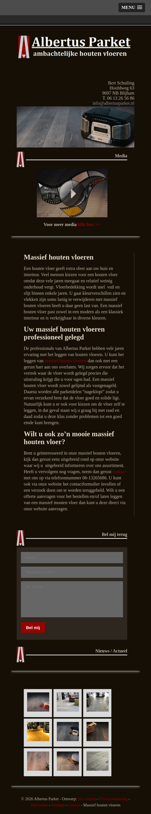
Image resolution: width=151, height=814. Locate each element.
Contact (74, 805)
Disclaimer (39, 805)
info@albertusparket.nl (113, 103)
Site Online (87, 799)
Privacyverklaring (113, 799)
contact (119, 471)
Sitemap (57, 805)
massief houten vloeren (66, 360)
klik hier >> (89, 224)
